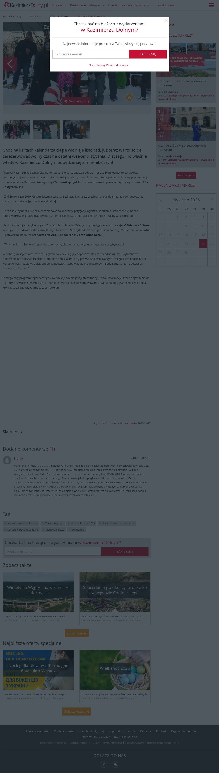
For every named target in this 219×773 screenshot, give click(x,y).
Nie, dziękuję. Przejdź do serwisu (109, 65)
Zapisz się (147, 54)
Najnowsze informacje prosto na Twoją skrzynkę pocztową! (109, 44)
